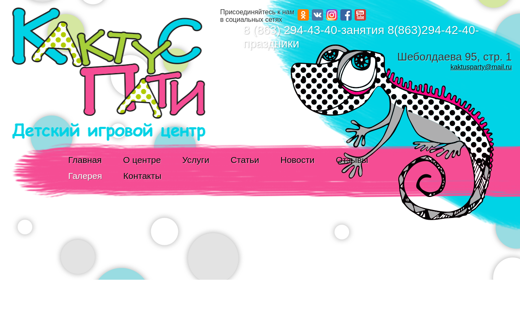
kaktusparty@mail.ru (481, 67)
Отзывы (352, 160)
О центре (142, 160)
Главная (85, 160)
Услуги (195, 160)
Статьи (244, 160)
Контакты (142, 176)
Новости (297, 160)
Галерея (85, 176)
